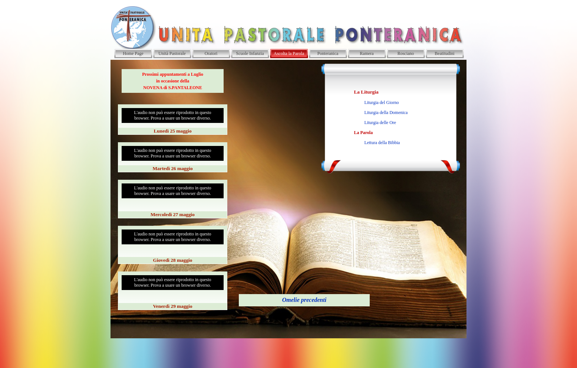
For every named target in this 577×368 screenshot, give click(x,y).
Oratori (211, 53)
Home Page (133, 53)
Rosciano (406, 53)
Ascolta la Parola (289, 53)
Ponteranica (328, 53)
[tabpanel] (173, 81)
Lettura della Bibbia (382, 142)
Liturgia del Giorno (381, 102)
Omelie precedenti (304, 300)
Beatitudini (444, 53)
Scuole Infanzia (250, 53)
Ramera (366, 53)
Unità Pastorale (172, 53)
